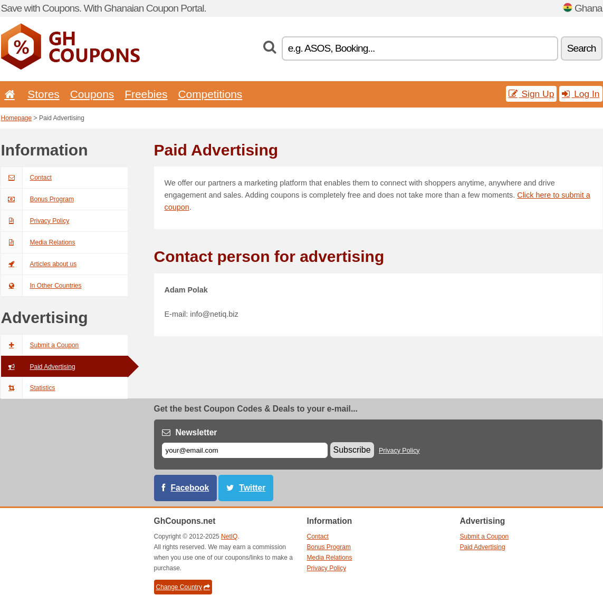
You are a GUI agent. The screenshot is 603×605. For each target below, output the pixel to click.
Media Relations (38, 242)
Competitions (210, 94)
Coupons (92, 94)
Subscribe (352, 449)
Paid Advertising (38, 366)
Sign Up (531, 94)
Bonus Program (37, 199)
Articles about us (39, 264)
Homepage (16, 118)
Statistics (28, 387)
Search (581, 48)
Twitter (252, 487)
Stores (43, 94)
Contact (26, 177)
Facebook (190, 487)
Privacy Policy (35, 220)
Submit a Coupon (40, 345)
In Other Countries (41, 285)
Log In (580, 94)
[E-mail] (245, 450)
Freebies (146, 94)
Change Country (183, 587)
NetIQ (229, 536)
